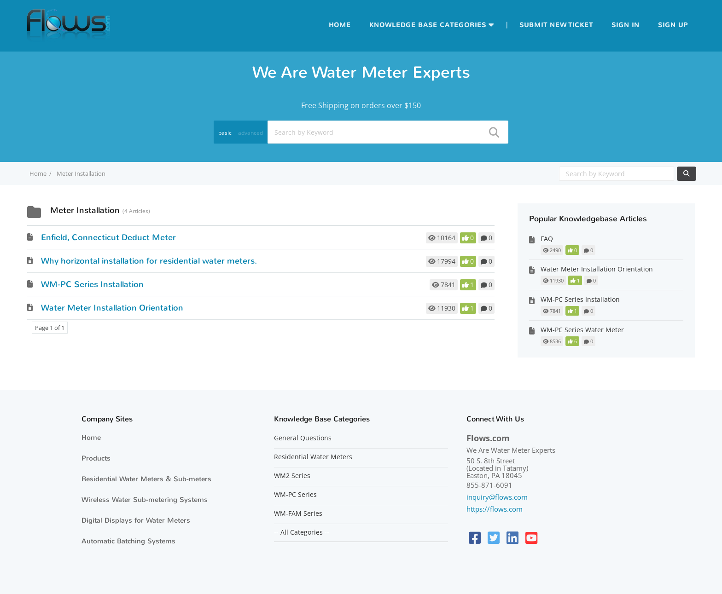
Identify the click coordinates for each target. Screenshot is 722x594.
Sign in (625, 25)
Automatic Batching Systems (128, 541)
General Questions (303, 438)
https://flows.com (494, 508)
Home (340, 25)
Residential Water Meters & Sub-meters (146, 479)
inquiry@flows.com (497, 497)
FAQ (547, 238)
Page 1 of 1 (49, 327)
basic (225, 133)
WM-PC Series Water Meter (582, 329)
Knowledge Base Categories (427, 25)
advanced (250, 133)
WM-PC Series (295, 494)
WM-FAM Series (298, 513)
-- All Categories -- (301, 532)
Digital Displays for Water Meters (136, 520)
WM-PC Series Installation (92, 284)
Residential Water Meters (313, 457)
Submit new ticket (556, 25)
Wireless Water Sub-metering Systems (145, 499)
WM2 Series (292, 475)
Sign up (673, 25)
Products (96, 458)
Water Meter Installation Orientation (112, 307)
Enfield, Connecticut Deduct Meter (108, 237)
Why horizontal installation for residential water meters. (149, 260)
